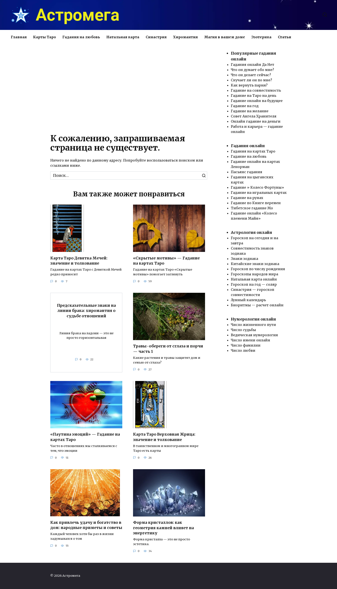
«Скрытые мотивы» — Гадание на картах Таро (166, 261)
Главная (19, 37)
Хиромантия (185, 37)
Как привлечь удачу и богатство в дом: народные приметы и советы (86, 525)
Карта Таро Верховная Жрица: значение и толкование (164, 437)
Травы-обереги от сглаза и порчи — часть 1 (168, 349)
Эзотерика (261, 37)
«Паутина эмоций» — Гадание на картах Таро (85, 437)
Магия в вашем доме (224, 37)
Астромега (77, 15)
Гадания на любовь (81, 37)
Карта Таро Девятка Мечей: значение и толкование (78, 261)
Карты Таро (44, 37)
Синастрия (156, 37)
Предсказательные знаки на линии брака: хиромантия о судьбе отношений (86, 310)
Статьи (284, 37)
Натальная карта (122, 37)
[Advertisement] (128, 87)
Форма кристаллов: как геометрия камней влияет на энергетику (163, 527)
